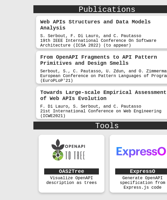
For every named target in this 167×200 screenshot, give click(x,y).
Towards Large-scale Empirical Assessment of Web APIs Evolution (103, 95)
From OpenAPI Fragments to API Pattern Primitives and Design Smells (98, 60)
